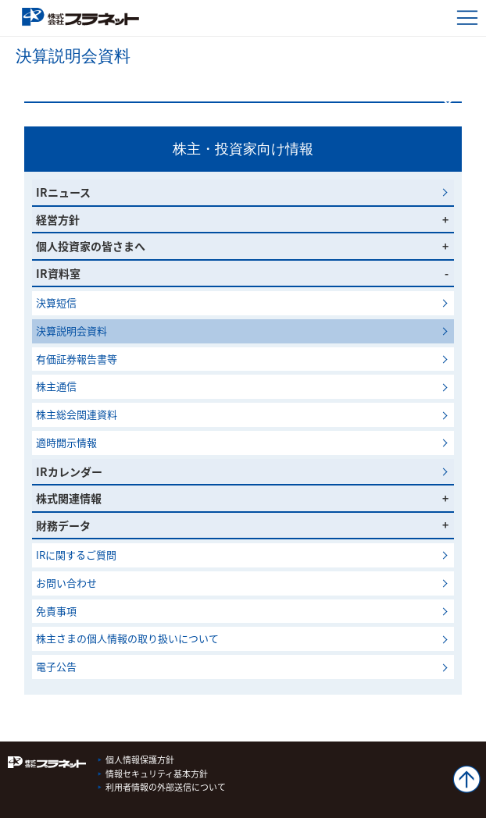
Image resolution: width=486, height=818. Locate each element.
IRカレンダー (69, 471)
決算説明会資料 (76, 330)
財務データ (63, 525)
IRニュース (63, 192)
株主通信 (56, 386)
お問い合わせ (66, 582)
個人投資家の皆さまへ (90, 246)
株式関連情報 (69, 498)
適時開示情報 (66, 442)
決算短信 (56, 302)
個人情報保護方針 (139, 759)
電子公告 (56, 666)
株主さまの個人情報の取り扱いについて (127, 638)
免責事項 (56, 610)
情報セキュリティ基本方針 (156, 774)
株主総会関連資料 (76, 414)
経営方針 (58, 219)
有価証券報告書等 (76, 358)
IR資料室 (58, 273)
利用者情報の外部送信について (165, 787)
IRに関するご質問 (76, 554)
